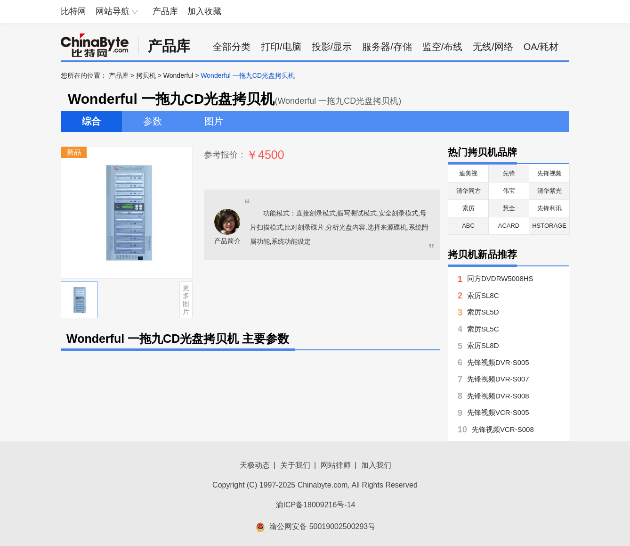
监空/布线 (442, 46)
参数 (152, 121)
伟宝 (509, 190)
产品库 (165, 11)
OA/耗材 (541, 46)
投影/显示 (332, 46)
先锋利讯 (549, 208)
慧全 (509, 208)
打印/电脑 (281, 46)
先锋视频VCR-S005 (498, 412)
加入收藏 (204, 11)
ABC (468, 225)
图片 (213, 121)
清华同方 (468, 190)
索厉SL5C (483, 329)
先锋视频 (549, 173)
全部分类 (231, 46)
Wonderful (178, 75)
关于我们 (295, 465)
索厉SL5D (483, 312)
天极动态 (255, 465)
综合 (91, 121)
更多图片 (186, 299)
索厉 (468, 208)
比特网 (73, 11)
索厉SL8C (483, 295)
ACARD (509, 225)
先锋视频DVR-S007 (498, 379)
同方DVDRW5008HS (500, 278)
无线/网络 (493, 46)
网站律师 (336, 465)
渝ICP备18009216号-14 (315, 505)
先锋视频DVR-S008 (498, 396)
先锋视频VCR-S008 (503, 429)
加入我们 (376, 465)
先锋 (509, 173)
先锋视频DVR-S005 (498, 362)
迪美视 (468, 173)
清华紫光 (549, 190)
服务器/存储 (387, 46)
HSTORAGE (549, 225)
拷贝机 (146, 75)
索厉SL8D (483, 345)
